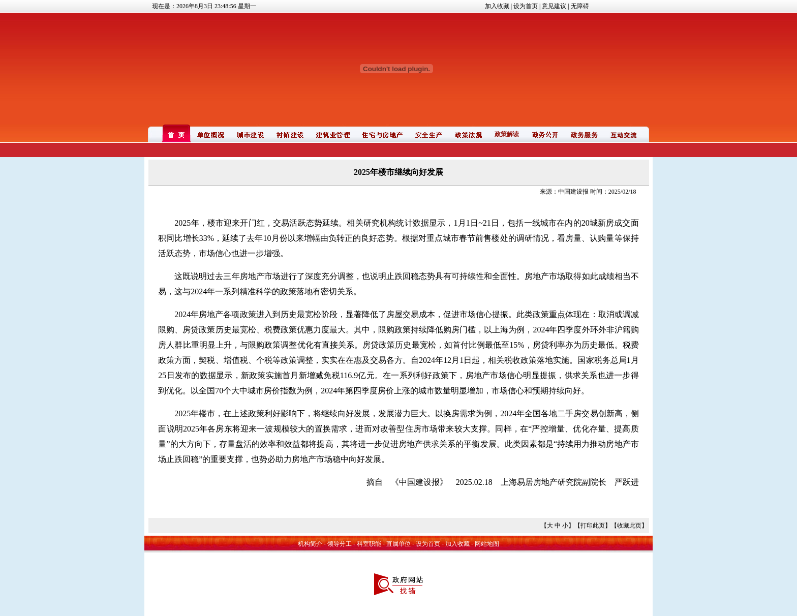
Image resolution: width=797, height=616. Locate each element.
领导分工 (339, 543)
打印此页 (592, 525)
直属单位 (398, 543)
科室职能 (369, 543)
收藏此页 (629, 525)
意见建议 (554, 6)
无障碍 (580, 6)
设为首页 (525, 6)
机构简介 (310, 543)
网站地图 (487, 543)
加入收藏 (497, 6)
